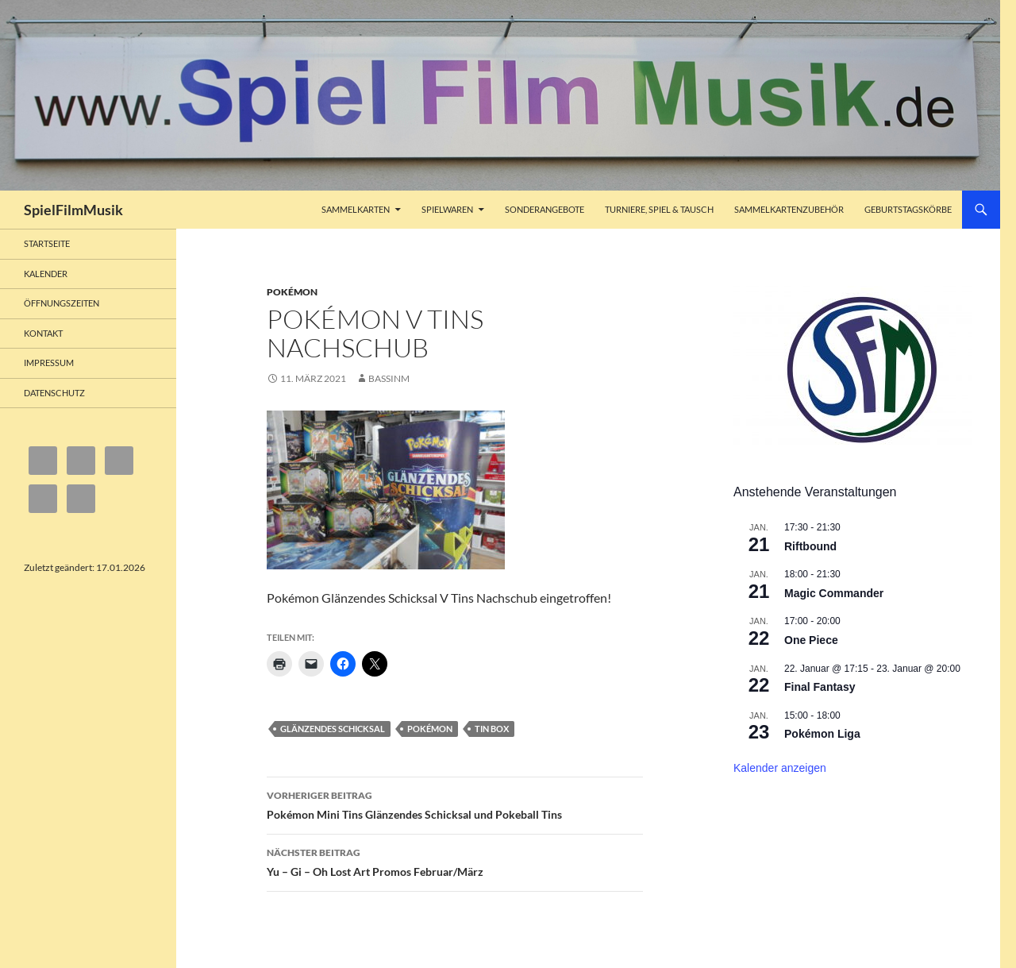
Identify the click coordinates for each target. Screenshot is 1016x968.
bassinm (389, 378)
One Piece (811, 640)
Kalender (45, 273)
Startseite (47, 243)
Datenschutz (54, 393)
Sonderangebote (544, 209)
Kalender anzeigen (779, 768)
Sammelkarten (355, 209)
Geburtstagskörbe (908, 209)
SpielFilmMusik (73, 209)
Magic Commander (833, 593)
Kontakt (43, 333)
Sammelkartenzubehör (789, 209)
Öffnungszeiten (61, 303)
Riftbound (810, 546)
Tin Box (492, 728)
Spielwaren (447, 209)
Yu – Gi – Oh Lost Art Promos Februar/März (455, 860)
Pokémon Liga (822, 733)
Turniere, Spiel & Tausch (659, 209)
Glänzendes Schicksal (332, 728)
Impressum (49, 362)
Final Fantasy (819, 687)
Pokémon (292, 292)
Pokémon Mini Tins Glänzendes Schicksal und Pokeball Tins (455, 803)
